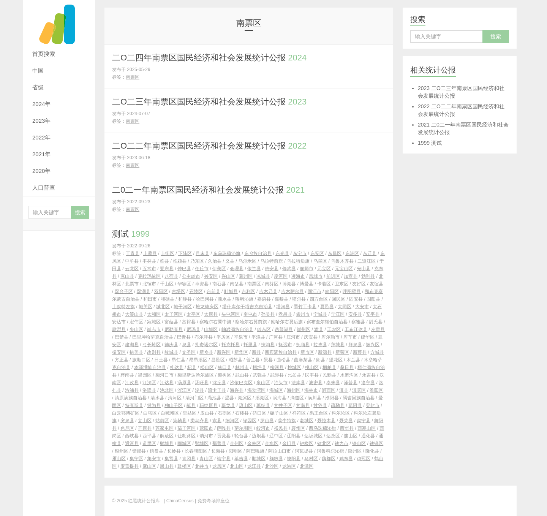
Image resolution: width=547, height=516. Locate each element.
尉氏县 (376, 321)
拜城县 (338, 344)
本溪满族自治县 (150, 367)
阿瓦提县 (304, 451)
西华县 (347, 428)
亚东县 (167, 268)
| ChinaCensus (179, 500)
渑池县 (214, 397)
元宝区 (324, 268)
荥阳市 (206, 428)
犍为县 (154, 405)
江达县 (167, 382)
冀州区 (246, 276)
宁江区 (338, 314)
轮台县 (241, 435)
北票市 (132, 283)
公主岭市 (191, 276)
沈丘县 (219, 382)
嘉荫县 (264, 299)
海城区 (276, 390)
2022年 (41, 137)
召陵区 (196, 291)
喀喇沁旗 (244, 299)
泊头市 (281, 382)
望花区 (336, 359)
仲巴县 (184, 268)
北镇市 (149, 283)
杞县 (191, 367)
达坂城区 (313, 435)
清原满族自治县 (131, 397)
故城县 (171, 352)
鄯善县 (219, 443)
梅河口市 (164, 375)
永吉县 (369, 375)
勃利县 (368, 276)
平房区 (223, 337)
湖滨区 (244, 397)
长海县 (218, 451)
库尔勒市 (330, 337)
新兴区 (224, 352)
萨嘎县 (224, 428)
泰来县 (333, 382)
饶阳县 (293, 458)
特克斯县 (134, 405)
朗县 (320, 359)
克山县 (127, 276)
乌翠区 (320, 261)
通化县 (368, 435)
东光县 (282, 253)
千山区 (167, 283)
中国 (38, 70)
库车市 (350, 337)
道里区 (149, 443)
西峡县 (132, 435)
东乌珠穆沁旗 (226, 253)
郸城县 (167, 443)
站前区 (162, 420)
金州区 (236, 443)
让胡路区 (186, 435)
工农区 (334, 329)
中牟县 (132, 261)
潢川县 (314, 397)
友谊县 (376, 283)
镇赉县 (156, 451)
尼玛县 (193, 329)
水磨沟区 (349, 375)
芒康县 (145, 428)
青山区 (206, 458)
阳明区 (235, 451)
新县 (256, 352)
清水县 (157, 397)
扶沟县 (268, 344)
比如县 (294, 375)
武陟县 (277, 375)
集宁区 (136, 458)
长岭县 (174, 451)
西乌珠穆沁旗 (322, 428)
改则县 (154, 352)
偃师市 (306, 268)
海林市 (311, 390)
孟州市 (303, 314)
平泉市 (241, 337)
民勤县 (329, 375)
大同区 (344, 306)
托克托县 (230, 344)
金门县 (289, 443)
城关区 (145, 306)
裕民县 (281, 428)
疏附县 (355, 405)
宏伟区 (136, 321)
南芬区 (271, 283)
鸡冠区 (363, 458)
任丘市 (202, 268)
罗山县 (267, 420)
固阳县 (373, 299)
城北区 (163, 306)
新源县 (325, 352)
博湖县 (289, 283)
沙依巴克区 (241, 382)
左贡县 (378, 329)
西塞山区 (366, 428)
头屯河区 (230, 314)
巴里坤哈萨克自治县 (152, 337)
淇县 (343, 390)
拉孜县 (320, 344)
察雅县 (358, 321)
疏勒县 (338, 405)
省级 (38, 87)
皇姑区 (189, 413)
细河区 (232, 420)
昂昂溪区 (198, 359)
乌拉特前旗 (271, 261)
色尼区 (127, 428)
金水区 (271, 443)
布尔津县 (203, 337)
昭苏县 (235, 359)
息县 (186, 344)
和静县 (185, 299)
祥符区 (299, 413)
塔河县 (283, 306)
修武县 (289, 268)
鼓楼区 (184, 466)
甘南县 (303, 405)
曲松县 (283, 359)
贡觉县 (224, 435)
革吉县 (241, 458)
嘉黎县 (281, 299)
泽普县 (350, 382)
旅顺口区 (141, 359)
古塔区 (178, 291)
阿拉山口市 (279, 451)
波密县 (316, 382)
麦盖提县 (129, 466)
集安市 (154, 458)
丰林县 (149, 261)
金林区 (254, 443)
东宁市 (300, 253)
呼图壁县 (352, 291)
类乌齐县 (199, 420)
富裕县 (189, 321)
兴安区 (211, 276)
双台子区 (124, 291)
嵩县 (318, 329)
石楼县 (242, 413)
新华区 (241, 352)
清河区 (175, 397)
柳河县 (277, 367)
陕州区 (355, 451)
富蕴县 (171, 321)
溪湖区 (262, 397)
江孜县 (132, 382)
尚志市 (154, 329)
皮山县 (207, 413)
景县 (268, 359)
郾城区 (184, 443)
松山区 (207, 367)
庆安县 (311, 337)
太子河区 (173, 314)
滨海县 (279, 397)
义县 (229, 261)
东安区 (317, 253)
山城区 (211, 329)
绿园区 (249, 420)
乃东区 (197, 261)
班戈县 (228, 405)
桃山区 (312, 367)
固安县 (356, 299)
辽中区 (276, 435)
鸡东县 (346, 458)
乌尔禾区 (247, 261)
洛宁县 (368, 382)
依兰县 (254, 268)
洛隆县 (149, 390)
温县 (229, 397)
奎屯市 (250, 314)
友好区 (359, 283)
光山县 (363, 268)
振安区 (119, 352)
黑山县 (167, 466)
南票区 (132, 77)
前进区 (333, 276)
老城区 (306, 420)
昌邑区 (218, 359)
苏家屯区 (164, 428)
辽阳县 (293, 435)
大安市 (362, 306)
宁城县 (320, 314)
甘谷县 (320, 405)
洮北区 (167, 390)
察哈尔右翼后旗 (287, 321)
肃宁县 (363, 420)
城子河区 (183, 306)
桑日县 (347, 367)
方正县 (121, 359)
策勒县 (180, 420)
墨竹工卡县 (305, 306)
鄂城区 (202, 443)
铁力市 (341, 443)
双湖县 (143, 291)
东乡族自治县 (258, 253)
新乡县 (206, 352)
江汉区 (149, 382)
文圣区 (189, 352)
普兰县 (253, 359)
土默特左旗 (123, 306)
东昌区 (334, 253)
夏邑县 (327, 306)
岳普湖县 (284, 329)
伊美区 (219, 268)
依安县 (271, 268)
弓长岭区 (151, 344)
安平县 (372, 314)
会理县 (236, 268)
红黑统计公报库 (59, 23)
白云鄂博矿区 (125, 413)
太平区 (193, 314)
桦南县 (127, 375)
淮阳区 (376, 390)
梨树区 (224, 375)
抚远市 (285, 344)
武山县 (242, 375)
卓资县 (202, 283)
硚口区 (259, 413)
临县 (164, 261)
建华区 (368, 337)
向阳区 (332, 291)
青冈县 (189, 458)
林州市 (242, 367)
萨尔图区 (243, 428)
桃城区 (294, 367)
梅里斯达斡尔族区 (195, 375)
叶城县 (231, 291)
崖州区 (303, 329)
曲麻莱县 (303, 359)
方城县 (377, 352)
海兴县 (236, 390)
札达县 (176, 367)
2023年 (41, 120)
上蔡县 (150, 253)
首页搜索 (43, 54)
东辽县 (369, 253)
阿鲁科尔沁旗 (330, 451)
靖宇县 (224, 458)
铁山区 (359, 443)
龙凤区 (219, 466)
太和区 (154, 314)
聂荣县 (346, 420)
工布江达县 (356, 329)
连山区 (350, 435)
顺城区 (259, 458)
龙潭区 (306, 466)
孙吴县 (268, 314)
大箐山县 (134, 314)
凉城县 (263, 276)
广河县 (276, 337)
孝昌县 (285, 314)
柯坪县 (259, 367)
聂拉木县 (326, 420)
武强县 (259, 375)
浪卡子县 (217, 390)
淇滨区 (359, 390)
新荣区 (342, 352)
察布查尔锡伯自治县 (327, 321)
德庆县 (171, 344)
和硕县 (167, 299)
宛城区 (154, 321)
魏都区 (328, 458)
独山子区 (173, 405)
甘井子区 (283, 405)
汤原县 (184, 382)
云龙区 (132, 268)
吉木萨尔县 (292, 291)
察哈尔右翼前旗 (251, 321)
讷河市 (206, 435)
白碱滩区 (170, 413)
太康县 (211, 314)
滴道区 (297, 397)
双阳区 (161, 291)
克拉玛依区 (149, 276)
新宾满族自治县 (281, 352)
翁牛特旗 (287, 420)
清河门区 (194, 397)
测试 (131, 234)
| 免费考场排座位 (211, 500)
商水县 (224, 299)
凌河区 (281, 276)
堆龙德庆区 (207, 306)
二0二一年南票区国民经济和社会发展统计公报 (208, 190)
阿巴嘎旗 (255, 451)
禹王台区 (319, 413)
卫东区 (341, 283)
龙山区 (236, 466)
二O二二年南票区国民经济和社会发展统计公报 (209, 145)
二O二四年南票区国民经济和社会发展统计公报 (209, 57)
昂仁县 (178, 359)
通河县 (132, 443)
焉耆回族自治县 (359, 397)
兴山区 (228, 276)
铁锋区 (376, 443)
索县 (216, 420)
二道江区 (366, 261)
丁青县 (132, 253)
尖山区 (136, 329)
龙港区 (289, 466)
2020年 (41, 171)
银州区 (121, 451)
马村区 (311, 458)
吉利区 (248, 291)
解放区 (167, 435)
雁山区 (119, 458)
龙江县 (254, 466)
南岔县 (236, 283)
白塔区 (150, 413)
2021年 (41, 154)
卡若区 (324, 283)
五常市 (149, 268)
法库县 (298, 382)
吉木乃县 (268, 291)
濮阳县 (332, 397)
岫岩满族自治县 (237, 329)
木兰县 (353, 359)
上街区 (167, 253)
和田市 (150, 299)
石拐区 (224, 413)
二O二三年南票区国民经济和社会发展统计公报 (209, 101)
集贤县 (171, 458)
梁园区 (145, 375)
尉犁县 (119, 329)
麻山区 (149, 466)
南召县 (219, 283)
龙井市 (202, 466)
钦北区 (324, 443)
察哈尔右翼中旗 (215, 321)
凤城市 (316, 276)
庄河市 (293, 337)
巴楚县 (121, 337)
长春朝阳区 (196, 451)
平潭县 (258, 337)
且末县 (202, 253)
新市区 (307, 352)
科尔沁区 (341, 413)
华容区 (184, 283)
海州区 (293, 390)
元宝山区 (344, 268)
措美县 (136, 352)
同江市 (314, 291)
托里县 (250, 344)
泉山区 (263, 382)
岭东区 (264, 329)
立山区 (145, 420)
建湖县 (132, 344)
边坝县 (259, 435)
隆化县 (372, 451)
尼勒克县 (173, 329)
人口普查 (43, 187)
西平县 (149, 435)
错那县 (139, 451)
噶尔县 (299, 299)
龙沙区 (271, 466)
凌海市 (298, 276)
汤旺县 (202, 382)
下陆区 (185, 253)
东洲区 (352, 253)
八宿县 (171, 276)
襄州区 (298, 428)
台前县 (213, 291)
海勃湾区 (256, 390)
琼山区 (246, 405)
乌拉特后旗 (298, 261)
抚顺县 (303, 344)
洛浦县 (132, 390)
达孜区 (333, 435)
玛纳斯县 (208, 405)
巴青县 (184, 337)
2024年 (41, 104)
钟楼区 (306, 443)
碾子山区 (279, 413)
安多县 (355, 314)
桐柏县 (329, 367)
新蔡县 (360, 352)
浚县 (199, 390)
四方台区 (319, 299)
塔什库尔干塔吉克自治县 (247, 306)
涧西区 (328, 390)
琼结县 (263, 405)
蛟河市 (263, 428)
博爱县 (306, 283)
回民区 (338, 299)
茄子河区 (186, 428)
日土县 (161, 359)
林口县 (224, 367)
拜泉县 (355, 344)
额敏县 (276, 458)
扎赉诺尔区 (206, 344)
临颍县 (180, 261)
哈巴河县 (205, 299)
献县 (191, 405)
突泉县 (127, 420)
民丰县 (312, 375)
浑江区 (184, 390)
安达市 (119, 321)
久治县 (214, 261)
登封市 (372, 405)
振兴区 (372, 344)
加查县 (350, 276)
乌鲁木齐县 (342, 261)
